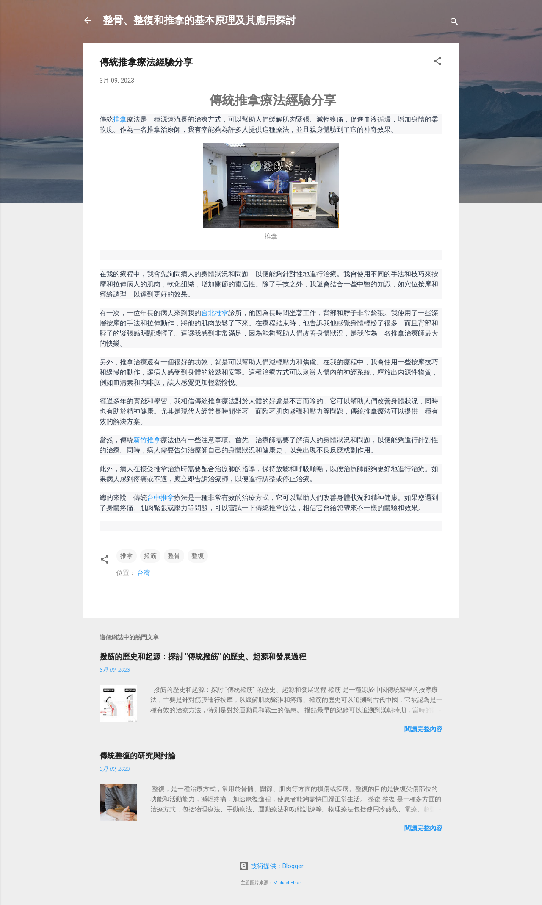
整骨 (174, 556)
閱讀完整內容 (423, 729)
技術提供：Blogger (271, 866)
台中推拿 (160, 497)
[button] (437, 62)
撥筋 (150, 556)
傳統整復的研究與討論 (138, 755)
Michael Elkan (287, 883)
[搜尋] (454, 23)
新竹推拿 (146, 439)
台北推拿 (214, 312)
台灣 (143, 573)
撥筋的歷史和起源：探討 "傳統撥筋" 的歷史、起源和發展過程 (203, 656)
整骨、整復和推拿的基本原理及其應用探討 (199, 20)
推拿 (120, 119)
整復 (197, 556)
